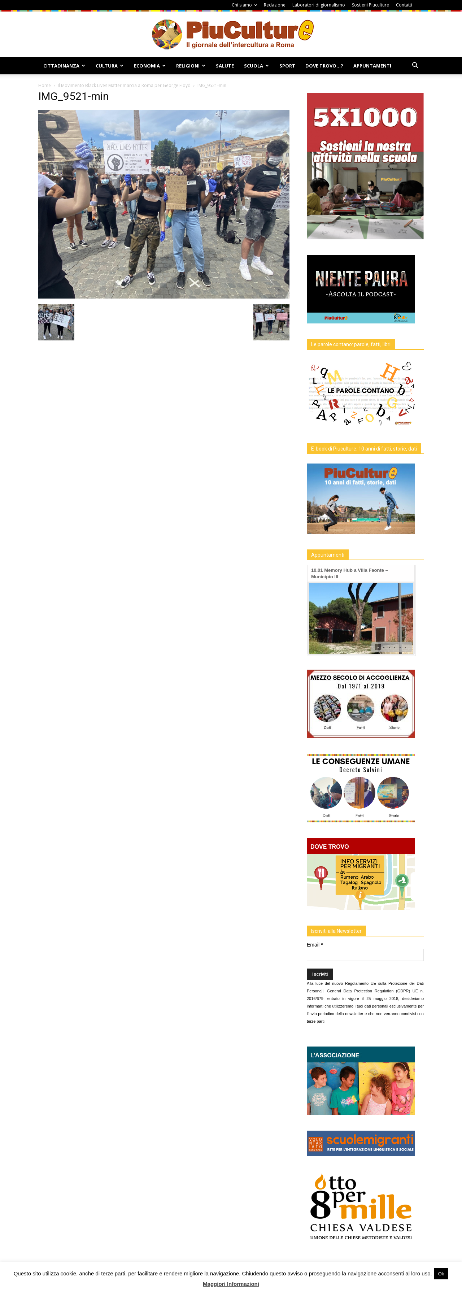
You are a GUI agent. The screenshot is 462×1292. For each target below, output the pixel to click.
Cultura (109, 65)
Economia (150, 65)
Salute (225, 65)
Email (315, 945)
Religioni (190, 65)
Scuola (256, 65)
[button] (415, 66)
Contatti (404, 5)
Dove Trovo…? (324, 65)
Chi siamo (244, 5)
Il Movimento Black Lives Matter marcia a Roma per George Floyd (124, 85)
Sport (287, 65)
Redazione (275, 5)
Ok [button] (441, 1273)
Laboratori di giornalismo (318, 5)
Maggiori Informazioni (231, 1284)
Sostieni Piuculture (370, 5)
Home (44, 85)
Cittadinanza (64, 65)
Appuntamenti (372, 65)
